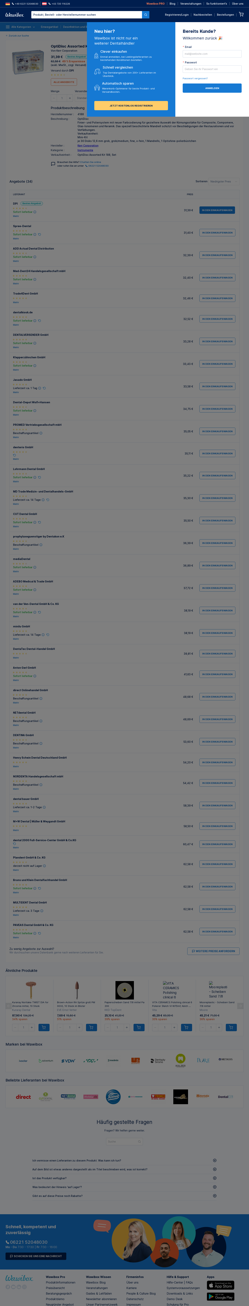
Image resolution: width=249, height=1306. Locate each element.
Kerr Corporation (88, 145)
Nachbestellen (203, 14)
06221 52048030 (97, 165)
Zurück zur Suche (17, 35)
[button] (54, 98)
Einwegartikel (49, 26)
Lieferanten (236, 26)
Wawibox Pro (55, 1277)
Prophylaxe (170, 26)
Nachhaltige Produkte (197, 27)
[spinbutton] (62, 98)
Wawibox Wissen (98, 1277)
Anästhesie (131, 26)
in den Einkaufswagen (120, 98)
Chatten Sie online (90, 162)
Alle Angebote (64, 82)
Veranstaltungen (190, 3)
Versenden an (83, 91)
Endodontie (150, 26)
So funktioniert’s (216, 3)
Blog (172, 3)
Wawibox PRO (155, 3)
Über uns (237, 3)
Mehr (16, 216)
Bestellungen (225, 14)
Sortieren (201, 181)
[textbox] (86, 14)
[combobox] (90, 14)
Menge (55, 91)
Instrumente (111, 26)
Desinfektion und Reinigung (80, 26)
